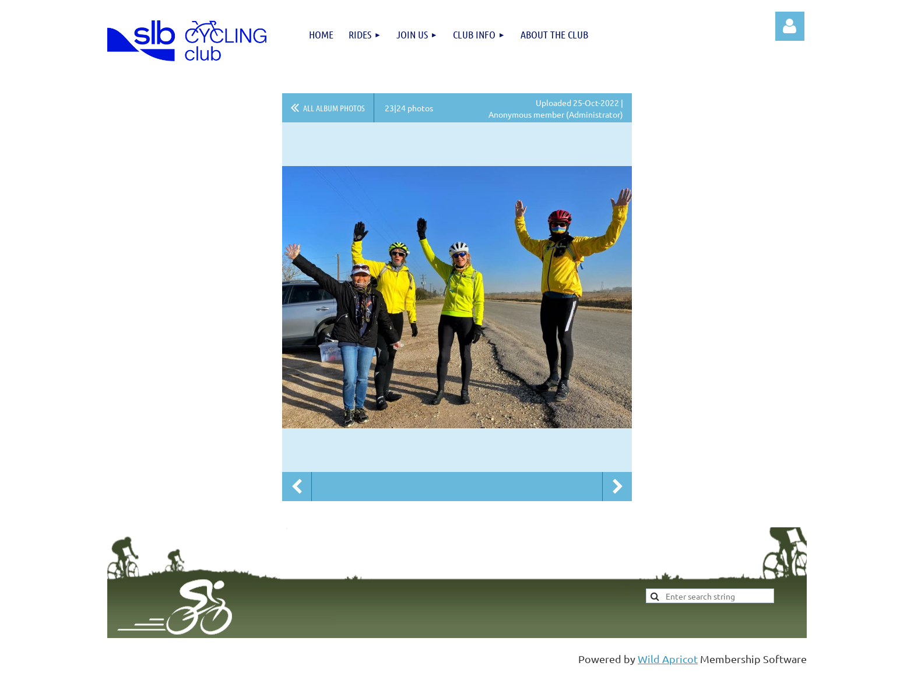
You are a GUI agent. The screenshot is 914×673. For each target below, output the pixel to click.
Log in (789, 26)
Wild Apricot (668, 659)
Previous (296, 486)
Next (617, 486)
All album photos (334, 108)
